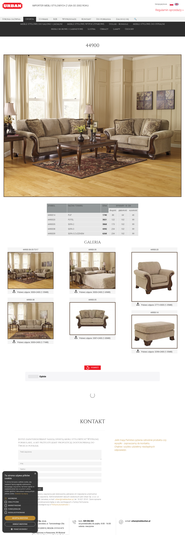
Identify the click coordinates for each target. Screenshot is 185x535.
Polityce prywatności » (60, 469)
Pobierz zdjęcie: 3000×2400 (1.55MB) (31, 291)
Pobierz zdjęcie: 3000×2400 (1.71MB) (31, 341)
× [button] (35, 474)
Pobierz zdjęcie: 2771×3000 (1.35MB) (154, 304)
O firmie (43, 19)
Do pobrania (103, 19)
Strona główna (11, 19)
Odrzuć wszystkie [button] (20, 524)
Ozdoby (129, 29)
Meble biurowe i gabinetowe (67, 29)
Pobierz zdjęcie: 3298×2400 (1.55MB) (154, 351)
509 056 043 (88, 486)
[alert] (20, 502)
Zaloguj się (122, 19)
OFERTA (30, 19)
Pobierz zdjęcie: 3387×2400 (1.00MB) (92, 337)
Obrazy (104, 29)
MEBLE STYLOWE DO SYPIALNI (149, 24)
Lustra (91, 29)
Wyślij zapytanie (30, 453)
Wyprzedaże (69, 19)
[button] (20, 529)
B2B (55, 19)
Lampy (116, 29)
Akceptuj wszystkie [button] (20, 518)
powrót (92, 367)
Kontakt (86, 19)
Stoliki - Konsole (118, 24)
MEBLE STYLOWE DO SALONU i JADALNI (41, 24)
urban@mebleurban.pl (64, 464)
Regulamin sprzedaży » (169, 10)
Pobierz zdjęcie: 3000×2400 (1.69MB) (92, 291)
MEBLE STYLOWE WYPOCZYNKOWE (85, 24)
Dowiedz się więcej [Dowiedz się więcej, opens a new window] (21, 494)
